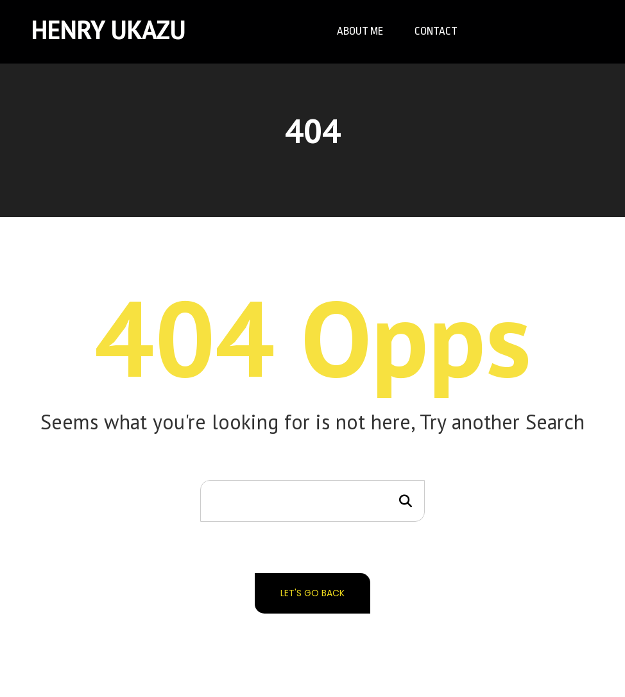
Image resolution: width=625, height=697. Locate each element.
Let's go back (312, 593)
